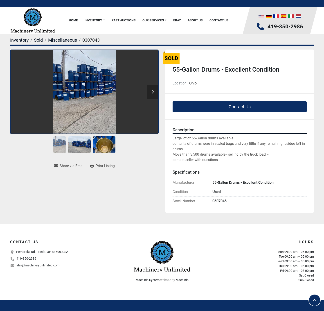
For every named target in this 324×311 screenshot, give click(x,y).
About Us (195, 20)
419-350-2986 (285, 26)
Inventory (93, 20)
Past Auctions (124, 20)
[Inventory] (19, 40)
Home (73, 20)
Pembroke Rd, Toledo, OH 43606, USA (42, 252)
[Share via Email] (69, 166)
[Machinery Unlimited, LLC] (162, 256)
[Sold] (38, 40)
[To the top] (314, 300)
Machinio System (148, 280)
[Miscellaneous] (62, 40)
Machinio (182, 280)
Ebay (177, 20)
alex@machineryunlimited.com (37, 265)
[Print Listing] (102, 166)
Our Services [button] (153, 20)
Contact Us (219, 20)
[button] (95, 20)
